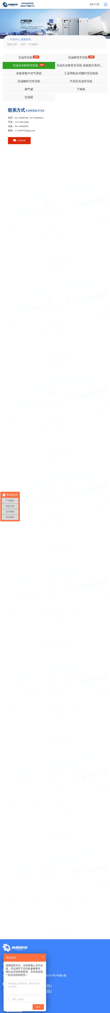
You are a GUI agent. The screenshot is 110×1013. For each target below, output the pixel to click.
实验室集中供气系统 (29, 73)
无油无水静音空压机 (29, 65)
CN (97, 4)
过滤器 (29, 97)
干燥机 (81, 89)
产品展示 (33, 44)
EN (92, 4)
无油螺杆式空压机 (29, 81)
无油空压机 (28, 57)
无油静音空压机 (81, 57)
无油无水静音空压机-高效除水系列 (81, 65)
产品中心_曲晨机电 (19, 39)
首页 (22, 44)
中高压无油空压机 (81, 81)
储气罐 (29, 89)
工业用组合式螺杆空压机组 (81, 73)
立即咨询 (19, 140)
